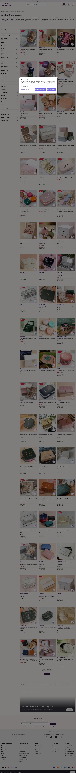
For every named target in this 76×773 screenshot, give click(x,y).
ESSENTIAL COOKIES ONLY (40, 89)
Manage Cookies (25, 89)
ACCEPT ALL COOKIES (51, 89)
